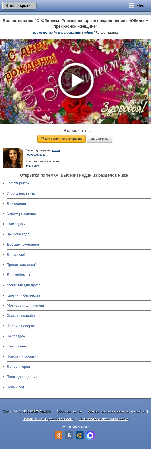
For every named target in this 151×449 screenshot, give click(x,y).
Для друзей (16, 254)
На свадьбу (16, 336)
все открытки (19, 5)
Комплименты (18, 346)
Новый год (15, 387)
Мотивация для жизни (25, 305)
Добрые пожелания (23, 244)
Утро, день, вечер (21, 193)
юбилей (89, 32)
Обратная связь (69, 411)
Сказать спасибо (21, 316)
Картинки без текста (24, 295)
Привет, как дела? (22, 265)
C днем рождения (21, 214)
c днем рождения (68, 32)
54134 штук (33, 165)
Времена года (18, 234)
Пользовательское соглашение (103, 419)
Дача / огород (18, 367)
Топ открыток (18, 183)
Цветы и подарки (21, 326)
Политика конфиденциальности (48, 419)
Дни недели (16, 203)
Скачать (99, 139)
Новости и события (23, 356)
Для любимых (18, 275)
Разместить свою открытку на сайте (116, 411)
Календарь (16, 224)
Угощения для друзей (24, 285)
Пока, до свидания (22, 377)
